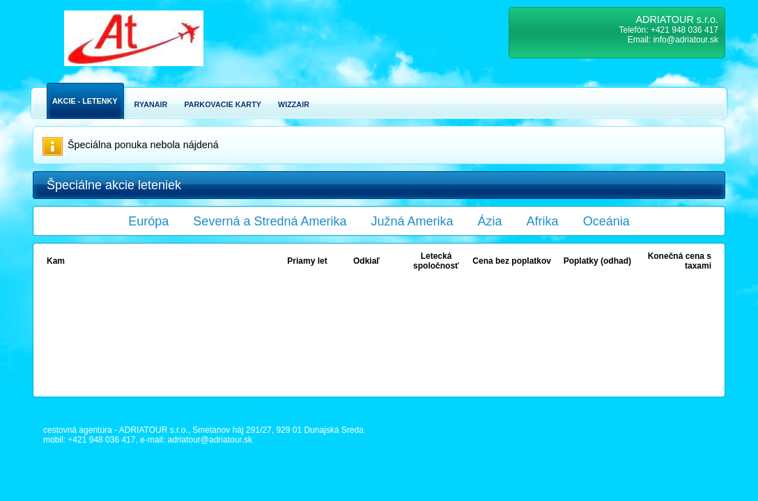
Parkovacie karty (222, 104)
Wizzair (293, 104)
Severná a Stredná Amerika (269, 221)
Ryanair (151, 104)
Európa (148, 221)
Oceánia (606, 221)
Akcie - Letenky (85, 101)
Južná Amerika (412, 221)
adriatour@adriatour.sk (209, 440)
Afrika (543, 221)
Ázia (490, 221)
